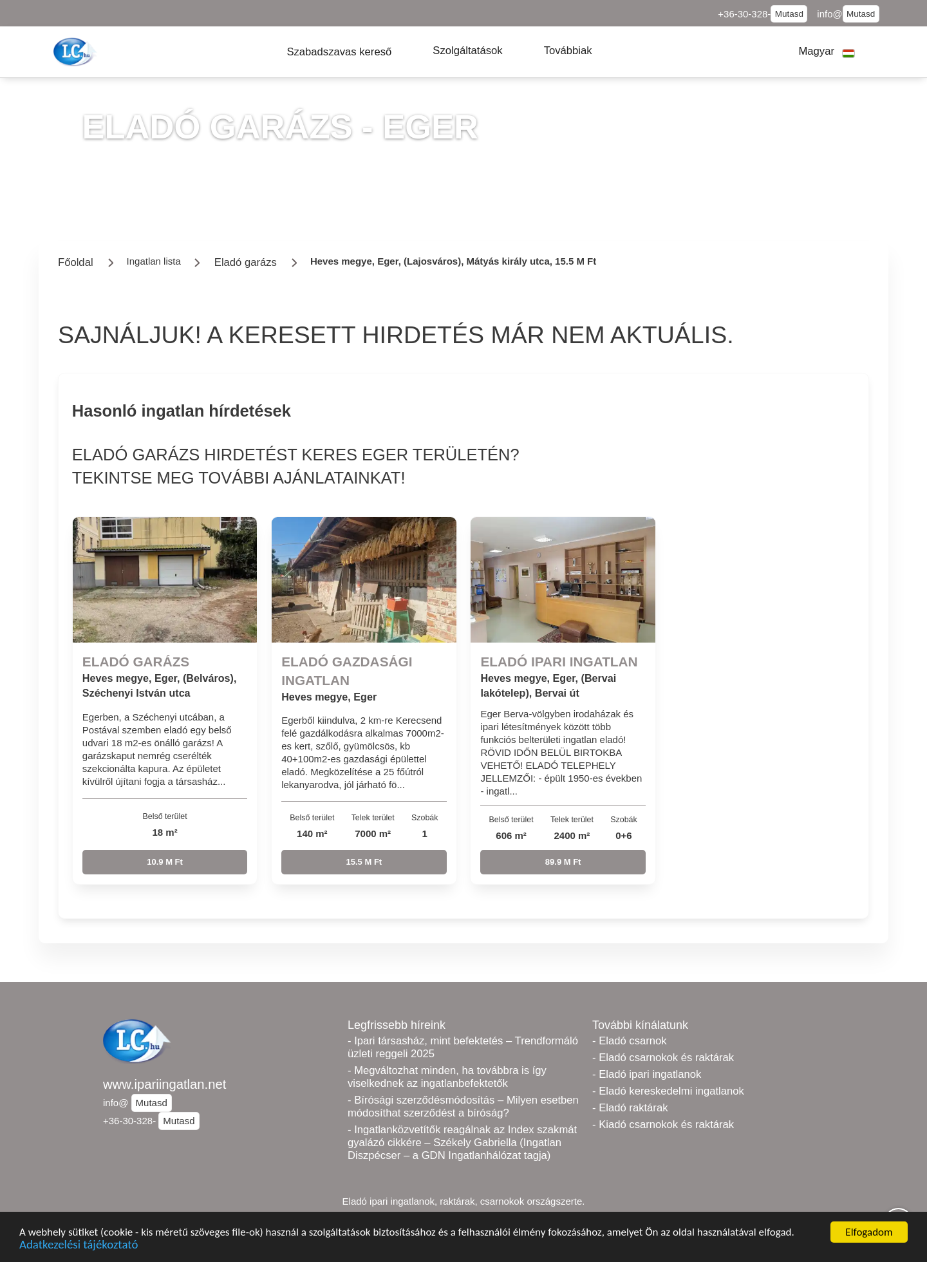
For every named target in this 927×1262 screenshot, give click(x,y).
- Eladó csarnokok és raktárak (663, 1057)
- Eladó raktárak (630, 1108)
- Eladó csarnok (629, 1041)
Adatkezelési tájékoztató (78, 1245)
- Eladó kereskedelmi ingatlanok (668, 1091)
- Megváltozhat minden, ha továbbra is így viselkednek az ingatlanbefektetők (447, 1076)
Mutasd (789, 14)
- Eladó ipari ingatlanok (646, 1074)
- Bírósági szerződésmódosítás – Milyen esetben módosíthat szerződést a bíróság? (463, 1106)
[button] (339, 52)
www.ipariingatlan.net (164, 1084)
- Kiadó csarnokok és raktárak (663, 1124)
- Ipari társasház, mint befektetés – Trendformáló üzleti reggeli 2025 (463, 1047)
